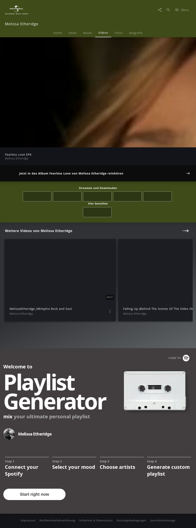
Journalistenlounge (162, 520)
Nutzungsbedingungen (131, 520)
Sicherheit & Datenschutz (96, 520)
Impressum (28, 520)
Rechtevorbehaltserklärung (57, 520)
